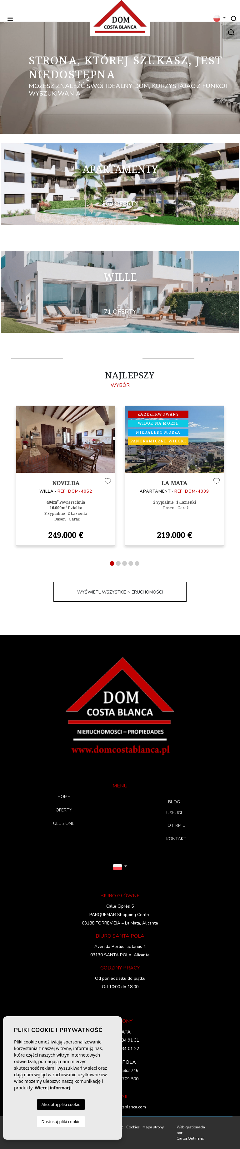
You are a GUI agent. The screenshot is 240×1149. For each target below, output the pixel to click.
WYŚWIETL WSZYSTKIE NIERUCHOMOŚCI (120, 592)
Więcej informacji (53, 1088)
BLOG (174, 802)
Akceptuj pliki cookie (61, 1104)
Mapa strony (153, 1127)
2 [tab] (118, 563)
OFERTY (64, 810)
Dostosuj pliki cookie (60, 1121)
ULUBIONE (63, 823)
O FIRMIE (176, 825)
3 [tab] (124, 563)
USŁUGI (174, 813)
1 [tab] (112, 563)
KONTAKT (176, 839)
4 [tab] (130, 563)
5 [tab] (137, 563)
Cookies (133, 1127)
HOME (64, 797)
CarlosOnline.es (190, 1138)
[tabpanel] (65, 476)
